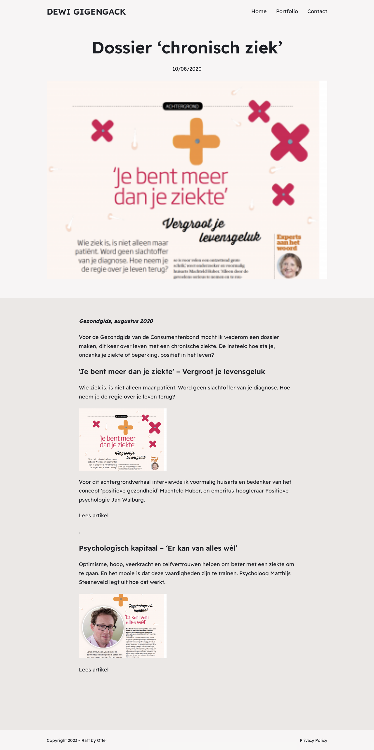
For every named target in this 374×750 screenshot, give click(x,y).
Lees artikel (94, 515)
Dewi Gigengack (86, 11)
